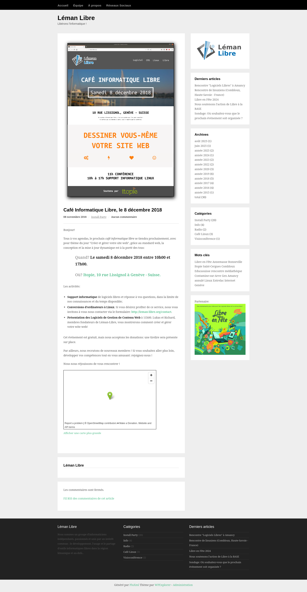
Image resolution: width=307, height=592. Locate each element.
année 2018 (202, 178)
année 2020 (202, 169)
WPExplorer (163, 585)
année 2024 (202, 155)
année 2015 (202, 192)
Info (197, 225)
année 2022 (202, 164)
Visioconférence (205, 239)
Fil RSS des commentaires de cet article (88, 498)
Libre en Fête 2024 (207, 99)
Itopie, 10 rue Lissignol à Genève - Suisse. (122, 274)
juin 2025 (201, 146)
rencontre (218, 271)
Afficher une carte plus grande (82, 433)
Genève (199, 285)
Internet (230, 280)
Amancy (233, 276)
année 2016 (202, 188)
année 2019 (202, 174)
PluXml (134, 585)
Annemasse (220, 262)
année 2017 (202, 183)
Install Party (99, 217)
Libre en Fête (203, 262)
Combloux (228, 266)
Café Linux (202, 234)
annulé (199, 280)
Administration (183, 585)
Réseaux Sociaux (118, 5)
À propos (94, 5)
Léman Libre (76, 17)
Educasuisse (203, 271)
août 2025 (201, 141)
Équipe (78, 5)
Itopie (199, 266)
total (198, 197)
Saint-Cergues (212, 266)
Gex (225, 276)
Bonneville (235, 262)
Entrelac (219, 280)
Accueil (63, 5)
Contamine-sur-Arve (208, 276)
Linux (208, 280)
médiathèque (233, 271)
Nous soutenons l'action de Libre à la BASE (214, 556)
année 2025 (202, 150)
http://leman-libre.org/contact (151, 312)
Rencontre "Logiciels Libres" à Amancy (220, 85)
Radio (198, 229)
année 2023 (202, 160)
